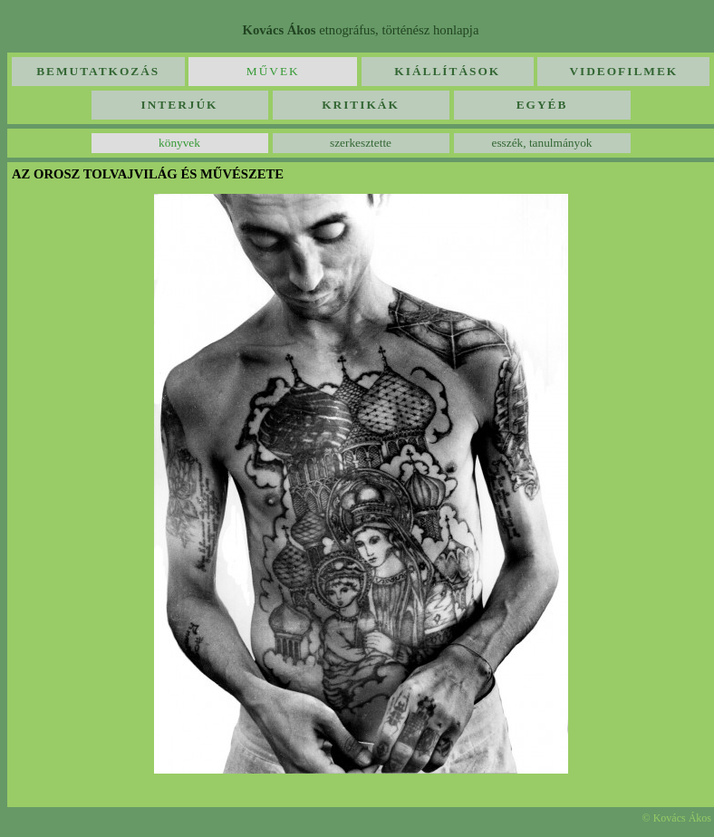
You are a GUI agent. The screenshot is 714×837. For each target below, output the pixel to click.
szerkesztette (360, 142)
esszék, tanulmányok (541, 142)
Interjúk (179, 104)
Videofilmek (623, 71)
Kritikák (361, 104)
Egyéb (542, 104)
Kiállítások (447, 71)
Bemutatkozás (97, 71)
